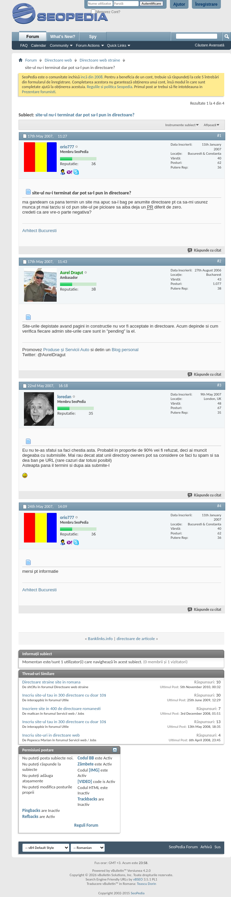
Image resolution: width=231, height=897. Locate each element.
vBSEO (138, 879)
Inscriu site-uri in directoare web (51, 735)
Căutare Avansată (209, 45)
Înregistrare (206, 4)
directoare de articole (136, 638)
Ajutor (179, 4)
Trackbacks (87, 798)
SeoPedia (138, 893)
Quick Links (116, 45)
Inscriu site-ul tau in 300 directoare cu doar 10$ (64, 695)
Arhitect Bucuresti (39, 230)
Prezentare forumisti (38, 91)
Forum (32, 36)
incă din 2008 (92, 77)
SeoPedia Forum (183, 846)
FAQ (24, 45)
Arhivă (206, 846)
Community (59, 45)
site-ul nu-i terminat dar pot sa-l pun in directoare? (85, 115)
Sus (217, 846)
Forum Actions (87, 45)
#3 (219, 385)
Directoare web (58, 60)
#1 (219, 135)
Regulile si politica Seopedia (109, 86)
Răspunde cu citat (204, 250)
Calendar (38, 45)
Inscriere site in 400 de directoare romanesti (61, 708)
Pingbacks (31, 810)
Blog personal (125, 349)
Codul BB (86, 757)
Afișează (210, 125)
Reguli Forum (86, 825)
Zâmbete (85, 764)
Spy (92, 36)
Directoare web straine (100, 60)
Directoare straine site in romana (51, 681)
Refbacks (30, 816)
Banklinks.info (100, 638)
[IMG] (94, 770)
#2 (219, 261)
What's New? (62, 36)
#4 (219, 505)
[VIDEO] (85, 781)
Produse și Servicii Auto (66, 349)
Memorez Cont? (105, 12)
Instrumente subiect (180, 125)
